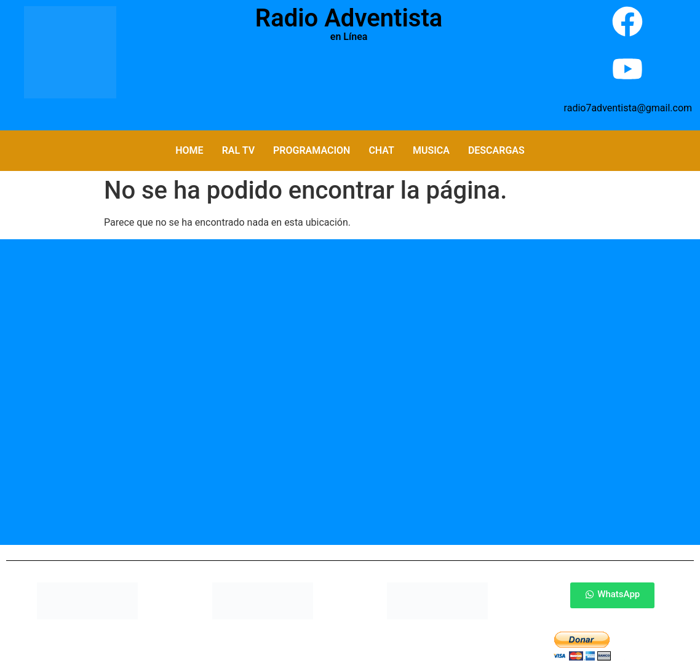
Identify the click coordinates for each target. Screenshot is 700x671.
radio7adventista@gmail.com (628, 108)
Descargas (496, 150)
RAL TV (238, 150)
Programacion (311, 150)
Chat (381, 150)
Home (189, 150)
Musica (431, 150)
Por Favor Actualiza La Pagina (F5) (349, 80)
